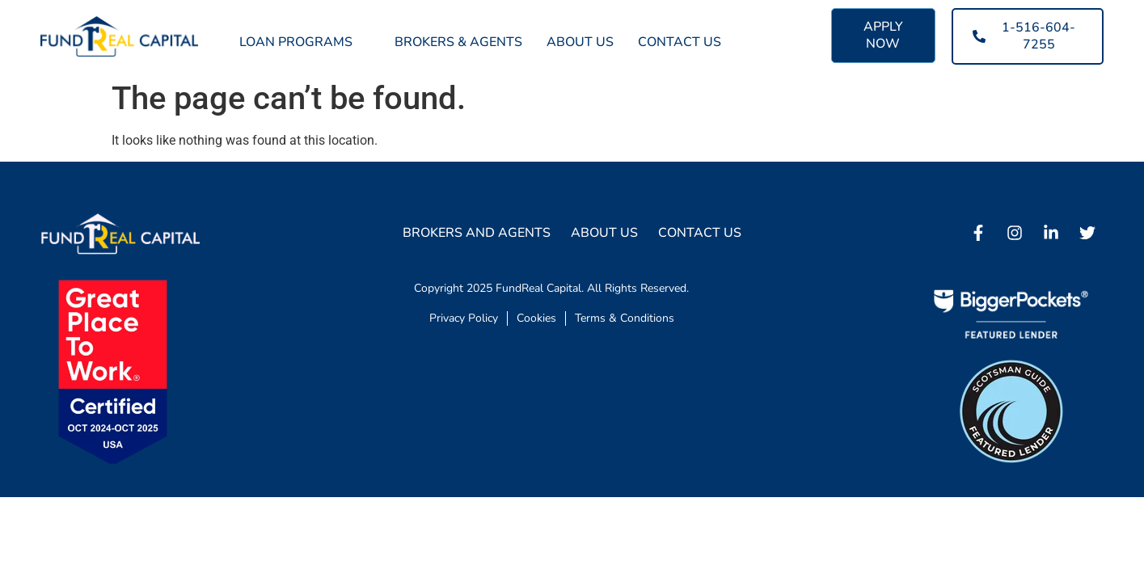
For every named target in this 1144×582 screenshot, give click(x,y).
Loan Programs (304, 42)
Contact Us (679, 42)
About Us (580, 42)
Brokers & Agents (458, 42)
